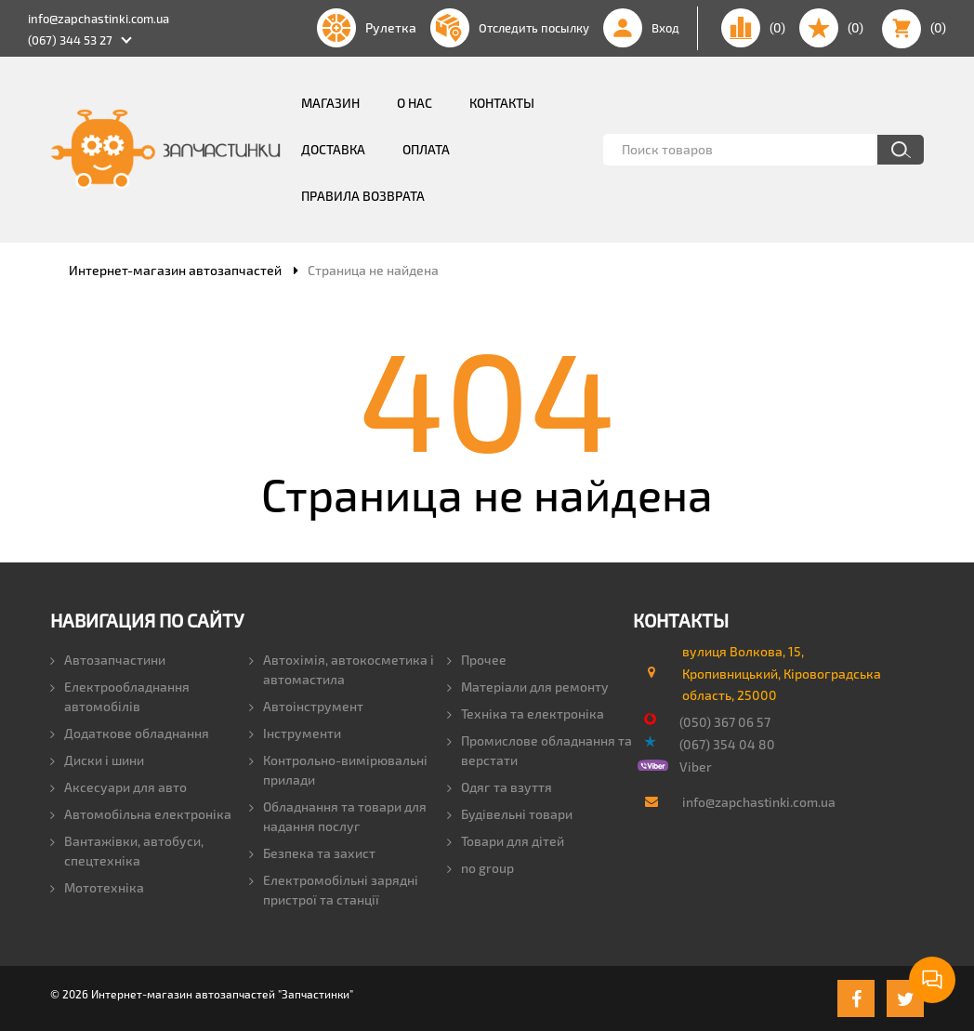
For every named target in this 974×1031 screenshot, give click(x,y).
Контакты (501, 103)
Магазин (330, 103)
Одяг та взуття (499, 787)
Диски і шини (97, 760)
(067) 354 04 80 (727, 744)
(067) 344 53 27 (70, 40)
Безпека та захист (312, 853)
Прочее (477, 660)
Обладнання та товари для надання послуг (338, 816)
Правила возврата (363, 196)
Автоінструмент (306, 706)
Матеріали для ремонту (528, 686)
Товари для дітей (505, 841)
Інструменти (295, 733)
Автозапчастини (107, 660)
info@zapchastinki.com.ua (98, 18)
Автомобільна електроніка (140, 814)
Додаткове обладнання (129, 733)
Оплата (426, 149)
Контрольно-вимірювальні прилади (338, 769)
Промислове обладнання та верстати (539, 750)
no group (480, 868)
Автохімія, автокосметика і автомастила (341, 669)
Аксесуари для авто (118, 787)
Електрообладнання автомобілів (120, 696)
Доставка (333, 149)
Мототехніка (97, 887)
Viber (695, 766)
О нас (414, 103)
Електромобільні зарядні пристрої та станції (333, 889)
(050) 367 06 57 (724, 722)
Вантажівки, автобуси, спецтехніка (127, 850)
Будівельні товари (510, 814)
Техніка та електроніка (525, 713)
